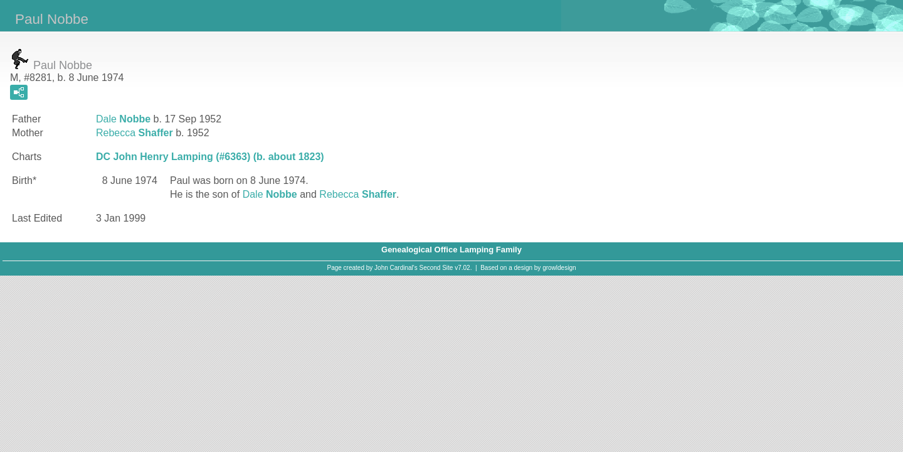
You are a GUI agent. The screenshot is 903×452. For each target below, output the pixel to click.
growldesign (559, 267)
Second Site (436, 267)
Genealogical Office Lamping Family (451, 249)
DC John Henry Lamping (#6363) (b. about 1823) (210, 156)
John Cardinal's (396, 267)
